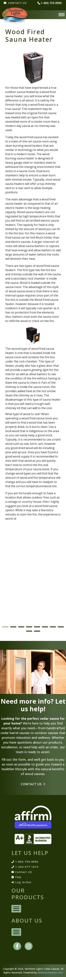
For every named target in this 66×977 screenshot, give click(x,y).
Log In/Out (21, 882)
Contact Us (33, 784)
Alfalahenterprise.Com (50, 972)
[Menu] (61, 14)
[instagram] (29, 946)
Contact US (21, 872)
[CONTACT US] (15, 4)
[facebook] (17, 946)
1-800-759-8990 (24, 862)
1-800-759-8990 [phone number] (49, 3)
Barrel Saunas (15, 618)
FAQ (16, 877)
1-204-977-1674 (24, 867)
